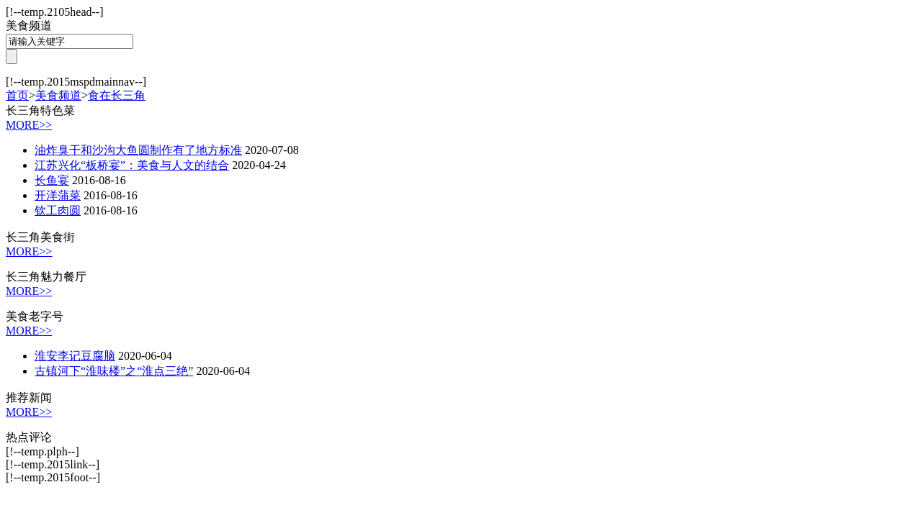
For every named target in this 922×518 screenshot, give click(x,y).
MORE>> (29, 125)
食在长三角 (117, 95)
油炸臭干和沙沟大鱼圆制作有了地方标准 (138, 150)
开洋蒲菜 (58, 195)
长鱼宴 (52, 180)
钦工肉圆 (58, 210)
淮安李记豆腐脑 (75, 356)
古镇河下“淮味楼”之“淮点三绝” (114, 371)
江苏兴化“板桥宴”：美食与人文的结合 (132, 165)
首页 (17, 95)
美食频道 (58, 95)
